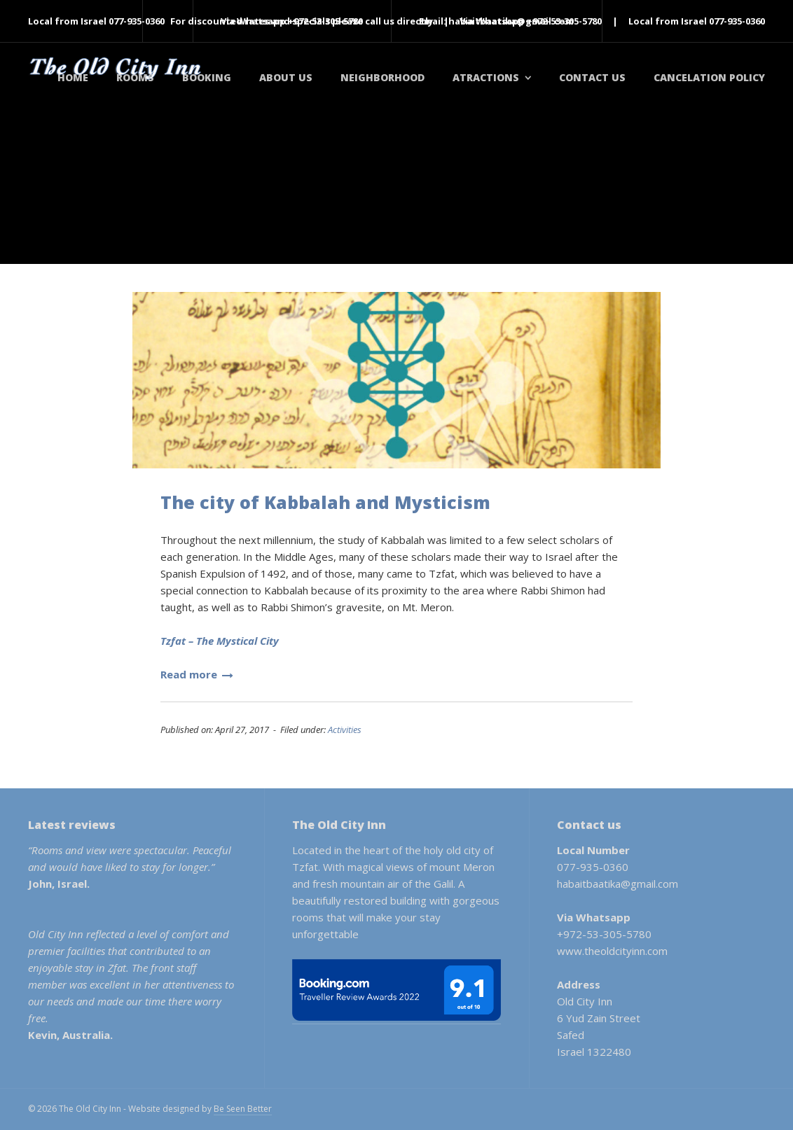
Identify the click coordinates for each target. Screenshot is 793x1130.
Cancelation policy (709, 77)
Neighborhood (382, 77)
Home (72, 77)
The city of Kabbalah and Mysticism (325, 502)
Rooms (135, 77)
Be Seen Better (243, 1109)
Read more (196, 674)
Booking (206, 77)
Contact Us (592, 77)
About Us (285, 77)
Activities (344, 729)
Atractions (486, 77)
